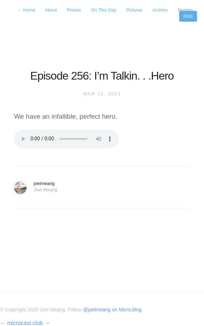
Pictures (134, 10)
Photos (74, 10)
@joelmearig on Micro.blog (112, 309)
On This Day (103, 10)
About (51, 10)
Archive (160, 10)
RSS (188, 16)
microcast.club (25, 323)
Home (27, 10)
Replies (185, 10)
